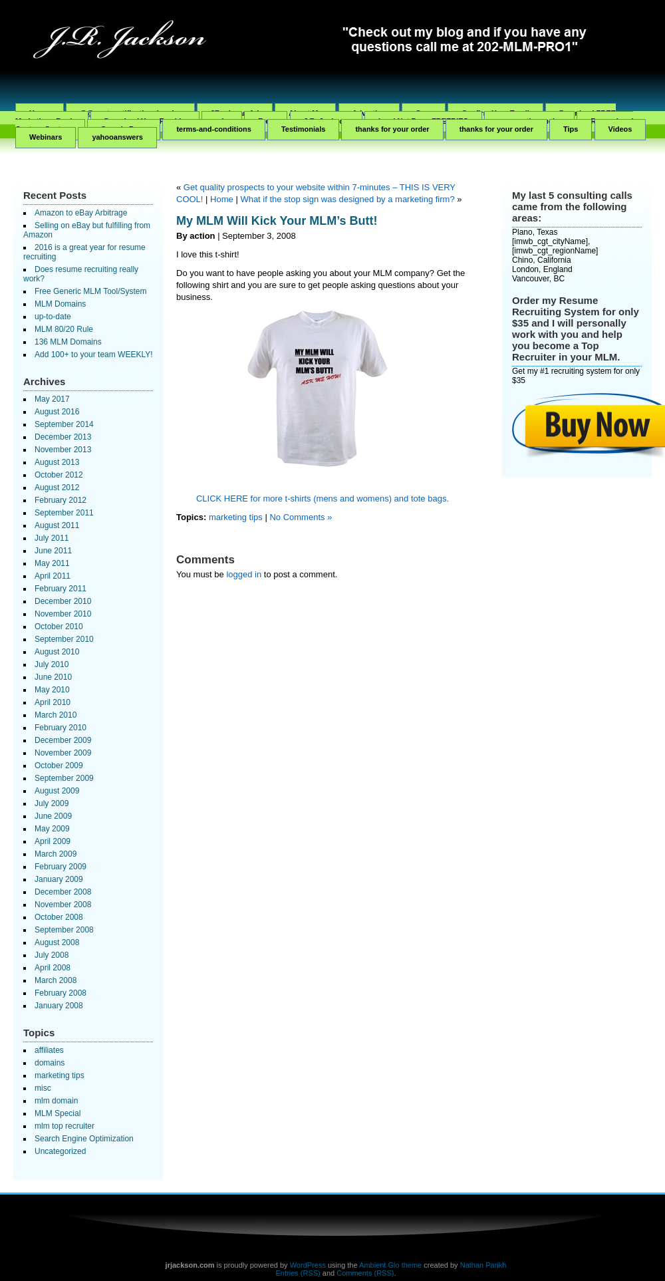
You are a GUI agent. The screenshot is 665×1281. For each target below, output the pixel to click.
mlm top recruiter (64, 1126)
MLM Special (57, 1113)
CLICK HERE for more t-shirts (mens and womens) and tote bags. (322, 498)
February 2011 (60, 588)
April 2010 (52, 702)
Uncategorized (60, 1151)
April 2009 (52, 841)
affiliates (49, 1050)
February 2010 (60, 727)
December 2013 (63, 437)
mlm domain (56, 1100)
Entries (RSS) (298, 1273)
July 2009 (51, 803)
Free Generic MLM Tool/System (91, 291)
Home (221, 199)
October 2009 (59, 765)
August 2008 (57, 942)
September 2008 (64, 929)
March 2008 (55, 980)
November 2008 (63, 904)
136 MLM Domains (68, 342)
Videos (620, 129)
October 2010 (59, 626)
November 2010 (63, 614)
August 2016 (57, 411)
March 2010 (55, 715)
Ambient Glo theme (390, 1265)
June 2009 (53, 816)
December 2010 (63, 601)
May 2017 (52, 399)
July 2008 (51, 955)
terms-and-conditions (213, 129)
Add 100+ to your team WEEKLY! (94, 354)
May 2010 (52, 689)
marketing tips (59, 1075)
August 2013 (57, 462)
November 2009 (63, 753)
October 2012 (59, 475)
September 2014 (64, 424)
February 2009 (60, 866)
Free (265, 121)
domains (50, 1063)
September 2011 (64, 512)
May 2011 (52, 563)
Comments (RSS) (365, 1273)
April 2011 (52, 576)
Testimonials (303, 129)
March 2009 (55, 854)
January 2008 (59, 1005)
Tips (570, 129)
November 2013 (63, 449)
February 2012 (60, 500)
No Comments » (300, 517)
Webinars (45, 137)
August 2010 (57, 651)
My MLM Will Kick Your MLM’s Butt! (277, 220)
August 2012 (57, 487)
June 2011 (53, 550)
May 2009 (52, 828)
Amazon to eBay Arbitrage (81, 212)
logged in (243, 574)
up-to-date (53, 316)
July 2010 (51, 664)
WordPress (308, 1265)
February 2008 (60, 993)
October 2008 (59, 917)
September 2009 (64, 778)
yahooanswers (117, 137)
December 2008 (63, 892)
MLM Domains (60, 304)
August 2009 (57, 790)
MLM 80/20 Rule (64, 329)
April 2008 (52, 967)
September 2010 (64, 639)
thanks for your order (392, 129)
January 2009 (59, 879)
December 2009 (63, 740)
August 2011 (57, 525)
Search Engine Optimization (84, 1138)
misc (43, 1088)
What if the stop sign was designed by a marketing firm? (347, 199)
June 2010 (53, 677)
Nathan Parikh (483, 1265)
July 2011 (51, 538)
